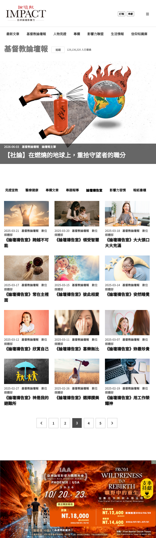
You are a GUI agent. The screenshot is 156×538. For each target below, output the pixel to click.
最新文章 (12, 34)
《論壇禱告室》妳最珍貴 (127, 349)
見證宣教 (11, 190)
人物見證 (59, 34)
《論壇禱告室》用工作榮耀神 (127, 400)
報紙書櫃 (139, 190)
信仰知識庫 (139, 34)
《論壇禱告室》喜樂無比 (76, 349)
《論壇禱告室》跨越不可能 (26, 242)
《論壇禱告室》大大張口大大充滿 (127, 242)
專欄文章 (52, 190)
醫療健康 (31, 190)
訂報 (121, 13)
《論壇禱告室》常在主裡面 (26, 297)
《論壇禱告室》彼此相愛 (76, 294)
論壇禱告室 (94, 190)
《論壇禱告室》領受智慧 (76, 240)
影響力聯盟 (95, 34)
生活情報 (117, 34)
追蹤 (58, 50)
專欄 (77, 34)
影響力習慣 (118, 190)
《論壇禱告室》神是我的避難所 (26, 400)
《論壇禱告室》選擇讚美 (76, 397)
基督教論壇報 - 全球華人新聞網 (26, 14)
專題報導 (72, 190)
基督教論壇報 (36, 34)
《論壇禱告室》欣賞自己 (26, 349)
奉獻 (130, 13)
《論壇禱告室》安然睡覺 (127, 294)
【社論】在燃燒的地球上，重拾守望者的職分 (65, 154)
